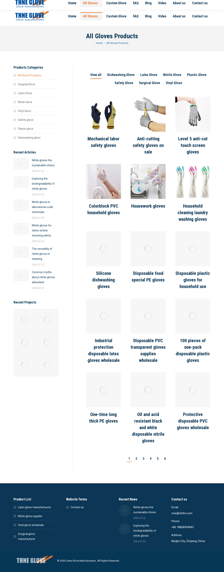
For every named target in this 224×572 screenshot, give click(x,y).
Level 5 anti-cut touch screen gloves (193, 145)
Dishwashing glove (29, 137)
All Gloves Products (29, 75)
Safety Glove (124, 83)
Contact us (77, 507)
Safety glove (25, 119)
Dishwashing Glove (121, 75)
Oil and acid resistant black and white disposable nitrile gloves (148, 427)
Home (99, 43)
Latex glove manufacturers (34, 507)
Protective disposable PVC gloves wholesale (193, 421)
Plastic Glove (196, 75)
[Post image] (103, 114)
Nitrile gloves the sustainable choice (43, 163)
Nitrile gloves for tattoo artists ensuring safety (42, 230)
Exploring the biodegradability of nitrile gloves (43, 183)
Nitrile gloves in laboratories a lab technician (42, 207)
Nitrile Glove (172, 75)
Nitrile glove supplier (30, 516)
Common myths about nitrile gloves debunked (43, 277)
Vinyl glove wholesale (31, 525)
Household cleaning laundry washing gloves (193, 212)
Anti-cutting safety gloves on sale (148, 145)
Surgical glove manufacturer (26, 536)
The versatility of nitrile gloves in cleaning (42, 253)
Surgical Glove (149, 83)
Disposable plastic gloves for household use (193, 280)
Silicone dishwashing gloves (103, 280)
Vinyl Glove (174, 83)
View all (95, 75)
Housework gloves (148, 206)
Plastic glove (25, 128)
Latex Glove (148, 75)
